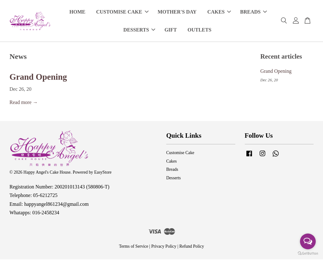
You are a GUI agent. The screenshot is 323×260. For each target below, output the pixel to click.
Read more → (23, 103)
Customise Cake (180, 153)
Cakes (171, 161)
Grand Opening (38, 77)
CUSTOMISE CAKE (122, 12)
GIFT (170, 30)
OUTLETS (200, 30)
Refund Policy (191, 247)
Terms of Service (133, 247)
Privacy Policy (163, 247)
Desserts (173, 178)
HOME (77, 12)
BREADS (253, 12)
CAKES (219, 12)
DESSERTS (139, 30)
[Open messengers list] (308, 241)
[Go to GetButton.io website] (308, 253)
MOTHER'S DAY (177, 12)
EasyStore (102, 172)
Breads (172, 170)
